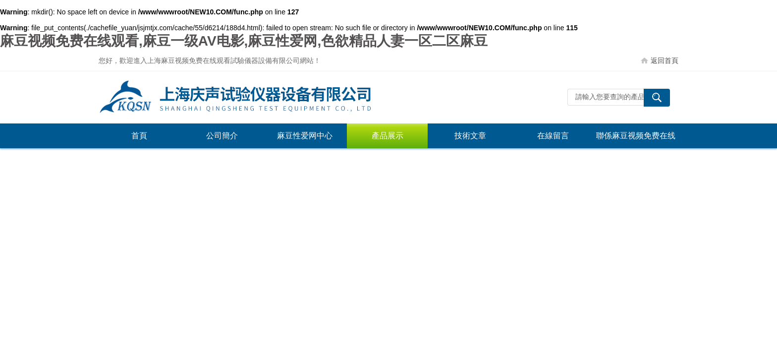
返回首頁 (664, 60)
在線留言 (553, 135)
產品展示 (387, 135)
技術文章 (470, 135)
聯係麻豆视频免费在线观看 (635, 139)
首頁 (139, 135)
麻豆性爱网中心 (305, 135)
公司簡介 (222, 135)
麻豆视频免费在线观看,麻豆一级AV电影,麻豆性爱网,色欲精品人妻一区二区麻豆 (244, 41)
